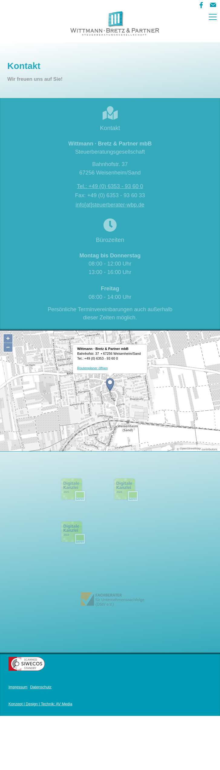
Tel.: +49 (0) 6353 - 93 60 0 (110, 186)
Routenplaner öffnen (92, 368)
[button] (213, 5)
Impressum (18, 713)
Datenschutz (40, 713)
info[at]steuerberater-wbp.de (110, 205)
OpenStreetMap (190, 448)
